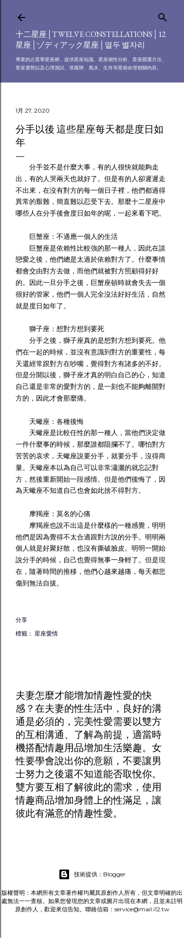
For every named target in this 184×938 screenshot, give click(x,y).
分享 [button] (21, 619)
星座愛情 (46, 633)
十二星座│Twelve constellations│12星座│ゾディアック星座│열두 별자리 (91, 39)
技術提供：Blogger (92, 874)
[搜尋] (162, 15)
